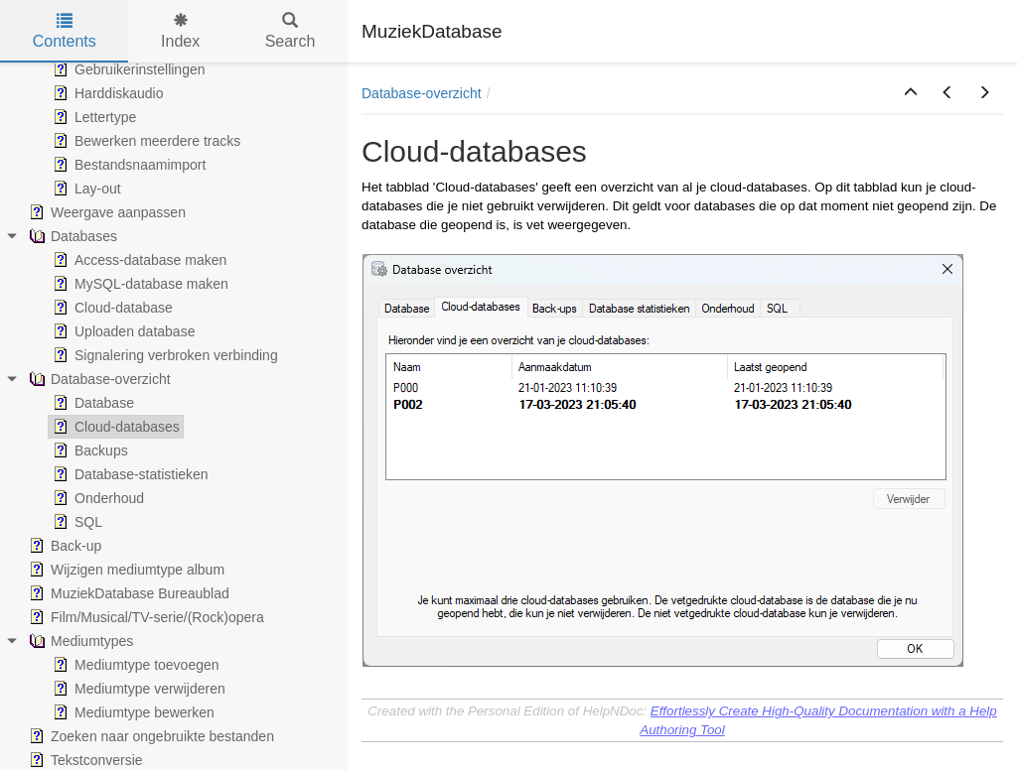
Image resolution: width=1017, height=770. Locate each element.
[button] (911, 93)
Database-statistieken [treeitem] (129, 474)
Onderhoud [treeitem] (96, 498)
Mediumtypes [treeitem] (79, 641)
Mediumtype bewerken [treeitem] (132, 712)
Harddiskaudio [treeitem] (106, 93)
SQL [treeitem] (75, 522)
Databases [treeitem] (71, 236)
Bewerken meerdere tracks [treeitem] (144, 141)
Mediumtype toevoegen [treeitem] (134, 665)
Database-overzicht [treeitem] (98, 379)
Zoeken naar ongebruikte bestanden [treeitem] (149, 736)
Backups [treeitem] (88, 450)
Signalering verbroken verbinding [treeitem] (163, 355)
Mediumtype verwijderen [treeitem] (137, 689)
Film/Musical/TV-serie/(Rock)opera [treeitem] (144, 617)
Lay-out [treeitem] (85, 188)
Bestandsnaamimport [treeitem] (127, 165)
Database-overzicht (422, 93)
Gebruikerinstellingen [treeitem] (127, 69)
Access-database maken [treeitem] (137, 260)
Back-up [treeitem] (63, 546)
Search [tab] (290, 31)
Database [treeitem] (91, 403)
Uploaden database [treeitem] (122, 331)
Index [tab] (180, 31)
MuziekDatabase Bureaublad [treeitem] (127, 593)
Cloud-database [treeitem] (111, 308)
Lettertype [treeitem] (92, 117)
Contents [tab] (64, 31)
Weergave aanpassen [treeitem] (105, 212)
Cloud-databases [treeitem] (114, 427)
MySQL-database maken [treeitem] (138, 284)
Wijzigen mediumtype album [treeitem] (124, 569)
